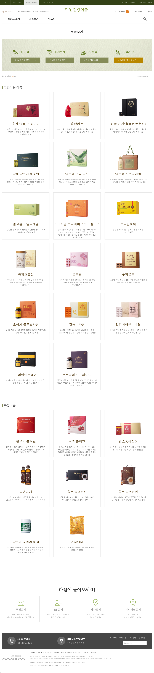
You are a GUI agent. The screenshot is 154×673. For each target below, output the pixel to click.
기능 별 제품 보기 (22, 60)
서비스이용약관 (53, 652)
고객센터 (132, 638)
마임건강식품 (31, 2)
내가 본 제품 (120, 11)
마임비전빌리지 (47, 2)
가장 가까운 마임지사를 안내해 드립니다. (95, 608)
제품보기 (34, 19)
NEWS (51, 19)
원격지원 (142, 638)
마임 (6, 2)
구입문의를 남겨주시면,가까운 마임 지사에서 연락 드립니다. (20, 608)
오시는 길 (122, 638)
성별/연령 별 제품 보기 (127, 60)
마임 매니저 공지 (89, 652)
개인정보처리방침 (37, 652)
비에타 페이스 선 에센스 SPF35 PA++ (33, 11)
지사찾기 (148, 11)
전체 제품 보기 (142, 76)
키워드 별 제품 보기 (57, 60)
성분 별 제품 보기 (91, 60)
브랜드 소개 (13, 19)
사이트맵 (142, 2)
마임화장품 (17, 2)
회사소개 (113, 638)
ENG (150, 2)
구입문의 (137, 11)
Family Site (128, 643)
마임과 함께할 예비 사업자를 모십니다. (133, 608)
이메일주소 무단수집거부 (70, 652)
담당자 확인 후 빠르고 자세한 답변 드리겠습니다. (58, 608)
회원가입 (132, 2)
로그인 (124, 2)
